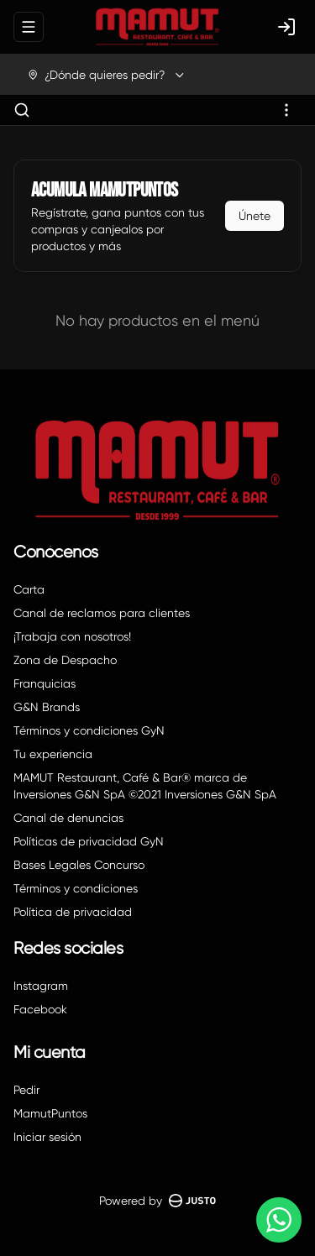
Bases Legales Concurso (78, 864)
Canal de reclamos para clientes (101, 613)
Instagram (40, 985)
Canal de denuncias (68, 817)
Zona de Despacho (65, 660)
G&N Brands (46, 707)
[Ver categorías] (286, 110)
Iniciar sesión (47, 1136)
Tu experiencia (52, 754)
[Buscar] (21, 110)
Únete (254, 215)
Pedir (26, 1089)
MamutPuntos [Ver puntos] (50, 1113)
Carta (29, 589)
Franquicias (44, 683)
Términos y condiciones (75, 888)
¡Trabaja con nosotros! (72, 636)
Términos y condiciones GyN (89, 730)
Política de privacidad (72, 911)
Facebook (40, 1009)
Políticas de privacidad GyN (88, 841)
